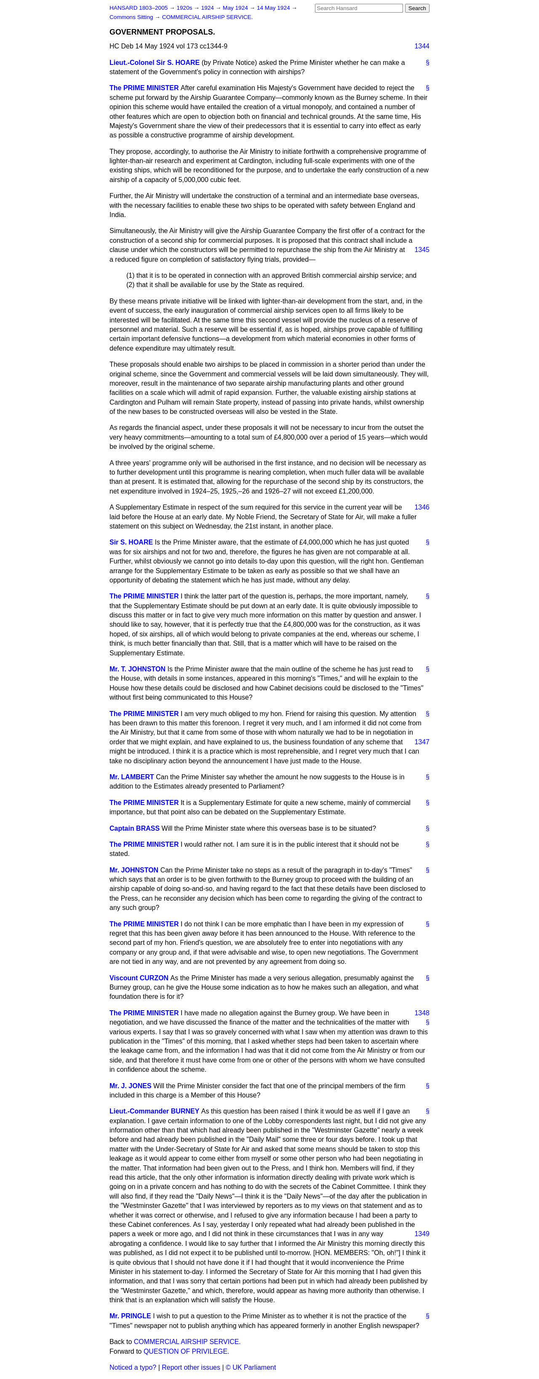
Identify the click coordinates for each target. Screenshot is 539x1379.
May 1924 (236, 8)
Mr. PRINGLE (130, 1316)
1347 (422, 742)
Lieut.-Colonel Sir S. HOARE (154, 62)
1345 (422, 249)
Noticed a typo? (132, 1367)
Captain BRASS (134, 828)
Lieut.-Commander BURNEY (154, 1111)
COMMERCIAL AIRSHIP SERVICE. (207, 17)
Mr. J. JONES (130, 1085)
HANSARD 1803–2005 (138, 8)
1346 (422, 507)
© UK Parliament (251, 1367)
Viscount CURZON (138, 978)
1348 (422, 1013)
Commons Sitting (132, 17)
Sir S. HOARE (131, 542)
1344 (422, 46)
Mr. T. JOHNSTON (137, 669)
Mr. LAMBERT (131, 777)
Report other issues (191, 1367)
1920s (185, 8)
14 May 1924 (274, 8)
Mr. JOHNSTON (133, 870)
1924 (208, 8)
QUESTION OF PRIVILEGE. (186, 1351)
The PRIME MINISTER (144, 87)
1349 (422, 1233)
